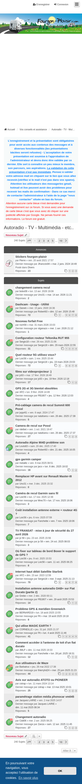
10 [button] (60, 240)
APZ (21, 392)
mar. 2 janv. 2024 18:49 (64, 264)
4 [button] (48, 240)
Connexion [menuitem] (61, 4)
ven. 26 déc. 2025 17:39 (62, 416)
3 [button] (43, 240)
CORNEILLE (26, 629)
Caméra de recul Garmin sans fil (36, 493)
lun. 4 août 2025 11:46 (54, 633)
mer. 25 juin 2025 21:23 (64, 670)
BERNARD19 (26, 612)
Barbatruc (24, 666)
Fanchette (43, 521)
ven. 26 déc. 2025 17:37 (62, 433)
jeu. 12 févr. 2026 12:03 (61, 395)
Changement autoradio (30, 717)
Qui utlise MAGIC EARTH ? (33, 625)
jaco (40, 466)
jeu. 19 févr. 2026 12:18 (57, 378)
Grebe (22, 595)
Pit (39, 616)
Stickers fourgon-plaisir (31, 256)
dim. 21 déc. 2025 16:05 (62, 449)
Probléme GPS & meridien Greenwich (40, 609)
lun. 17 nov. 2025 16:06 (60, 500)
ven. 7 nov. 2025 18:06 (62, 521)
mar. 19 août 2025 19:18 (56, 616)
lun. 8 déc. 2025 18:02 (56, 466)
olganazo (42, 328)
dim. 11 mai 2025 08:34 (27, 707)
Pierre (22, 260)
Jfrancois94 (44, 264)
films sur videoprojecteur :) (33, 371)
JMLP (22, 650)
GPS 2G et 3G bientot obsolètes (36, 388)
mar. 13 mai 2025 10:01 (59, 687)
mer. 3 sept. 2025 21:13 (62, 578)
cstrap (22, 683)
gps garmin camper (28, 459)
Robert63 (42, 311)
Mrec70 (42, 500)
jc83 (21, 375)
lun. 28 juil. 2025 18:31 (62, 653)
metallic (23, 463)
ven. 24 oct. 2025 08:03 (58, 541)
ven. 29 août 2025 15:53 (61, 599)
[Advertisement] (41, 84)
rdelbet (23, 429)
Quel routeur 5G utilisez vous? (35, 354)
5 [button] (52, 240)
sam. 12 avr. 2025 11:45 (59, 724)
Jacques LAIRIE (27, 700)
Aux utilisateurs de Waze (31, 663)
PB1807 (42, 395)
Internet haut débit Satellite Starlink (39, 571)
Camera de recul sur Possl (33, 425)
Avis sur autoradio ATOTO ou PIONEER (41, 679)
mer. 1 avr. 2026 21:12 (61, 328)
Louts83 (23, 446)
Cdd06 (22, 720)
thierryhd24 (43, 670)
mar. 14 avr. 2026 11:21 (59, 294)
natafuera (43, 416)
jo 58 (22, 538)
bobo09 (23, 291)
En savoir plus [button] (28, 778)
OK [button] (60, 770)
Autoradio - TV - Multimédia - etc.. (39, 227)
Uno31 (41, 294)
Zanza (41, 724)
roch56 (23, 325)
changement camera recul (32, 287)
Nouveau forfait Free (29, 321)
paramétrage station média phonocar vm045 (44, 696)
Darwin (23, 308)
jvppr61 (23, 412)
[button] (29, 240)
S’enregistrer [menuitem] (41, 4)
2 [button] (39, 240)
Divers (31, 267)
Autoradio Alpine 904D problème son (39, 442)
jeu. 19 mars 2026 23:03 (62, 362)
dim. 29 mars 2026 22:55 (63, 345)
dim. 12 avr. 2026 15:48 (62, 311)
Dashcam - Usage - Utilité (32, 304)
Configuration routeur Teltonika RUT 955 (42, 338)
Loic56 (22, 358)
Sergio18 (24, 341)
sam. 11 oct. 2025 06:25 (59, 562)
